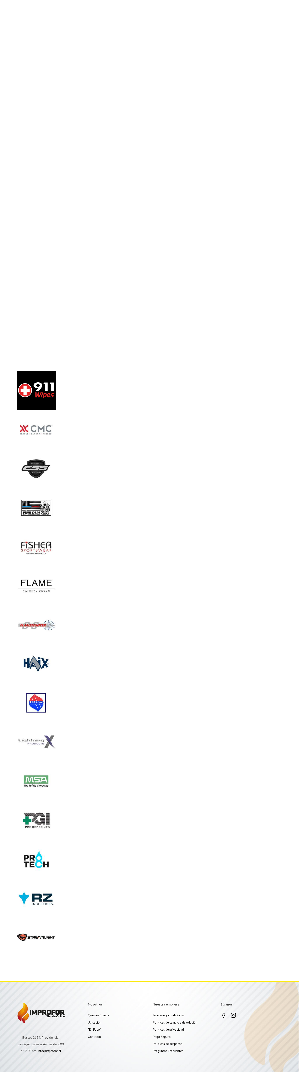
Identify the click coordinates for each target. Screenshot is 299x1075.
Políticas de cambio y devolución (175, 1025)
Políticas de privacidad (168, 1032)
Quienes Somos (98, 1018)
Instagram (233, 1018)
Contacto (94, 1039)
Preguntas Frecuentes (168, 1053)
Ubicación (94, 1025)
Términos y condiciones (169, 1018)
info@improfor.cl (49, 1053)
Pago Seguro (162, 1039)
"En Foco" (94, 1032)
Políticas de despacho (168, 1046)
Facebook (223, 1018)
